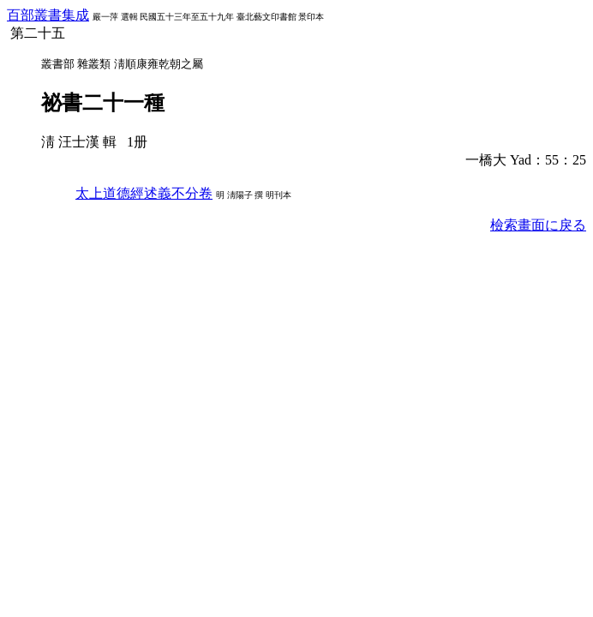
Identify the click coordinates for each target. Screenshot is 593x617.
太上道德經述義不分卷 (144, 193)
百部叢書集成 (48, 15)
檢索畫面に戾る (538, 225)
